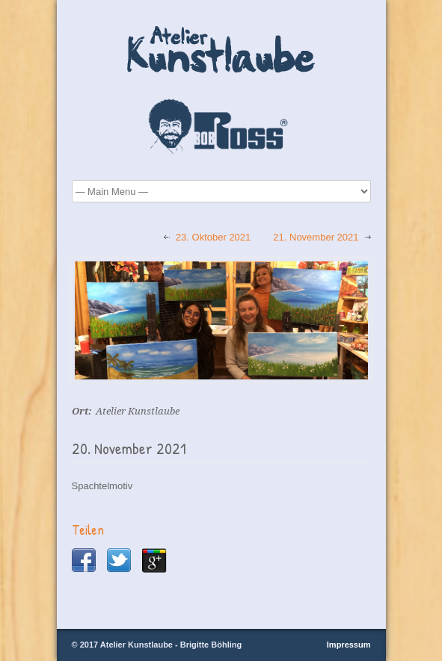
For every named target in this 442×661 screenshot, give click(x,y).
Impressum (349, 644)
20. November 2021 (129, 448)
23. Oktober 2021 (213, 237)
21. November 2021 (315, 237)
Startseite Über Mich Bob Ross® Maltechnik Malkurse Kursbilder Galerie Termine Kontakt (221, 191)
